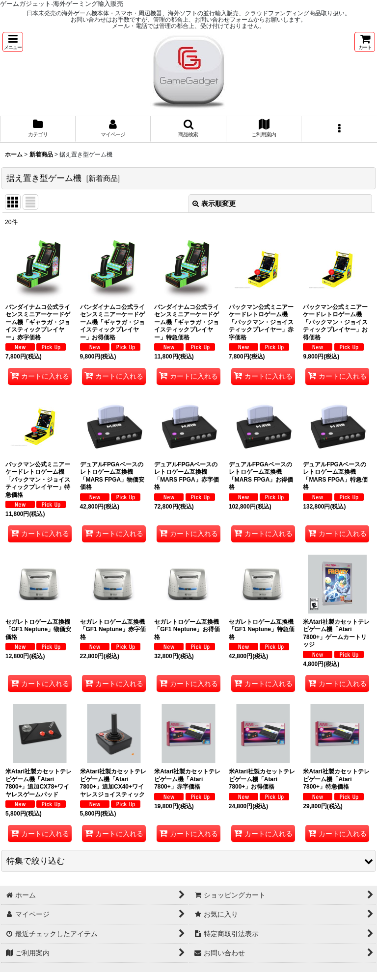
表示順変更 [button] (214, 203)
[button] (12, 42)
